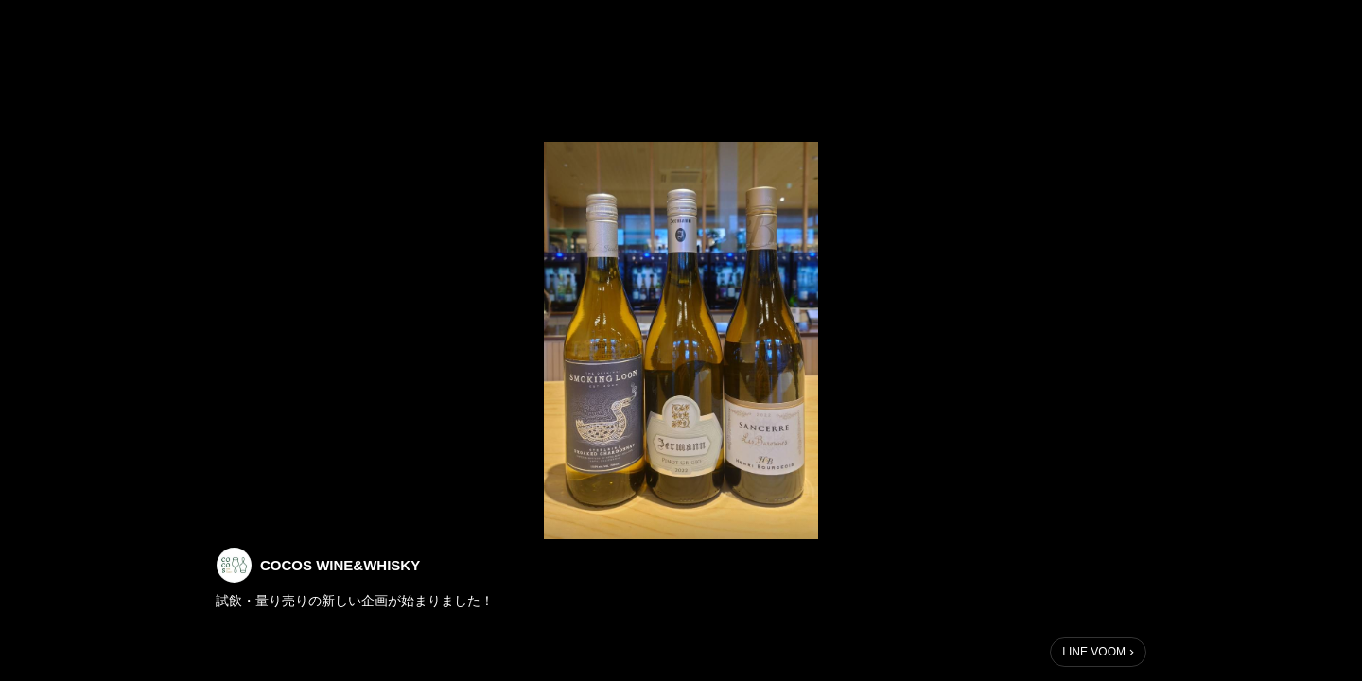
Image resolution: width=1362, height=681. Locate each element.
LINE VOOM (1094, 651)
